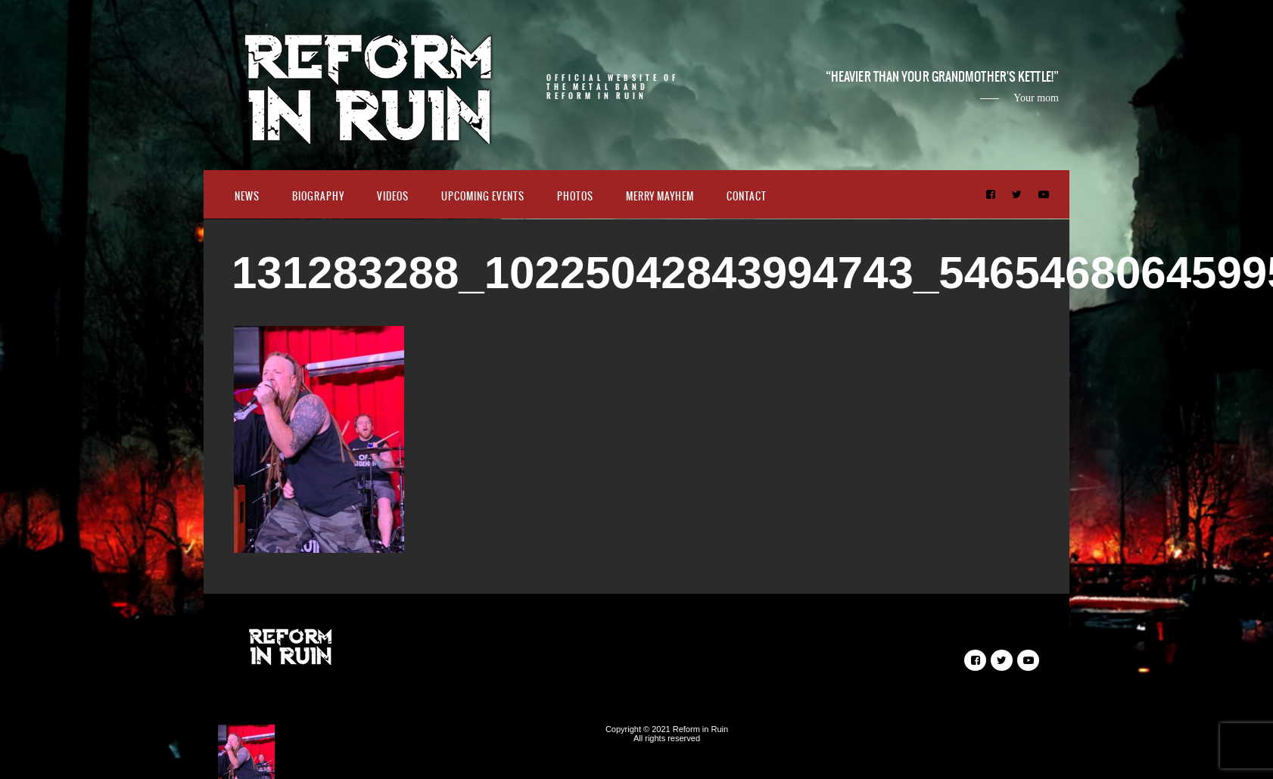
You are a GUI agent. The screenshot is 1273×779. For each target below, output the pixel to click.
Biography (318, 196)
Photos (575, 196)
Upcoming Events (482, 196)
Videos (393, 196)
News (247, 196)
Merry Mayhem (660, 196)
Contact (747, 196)
